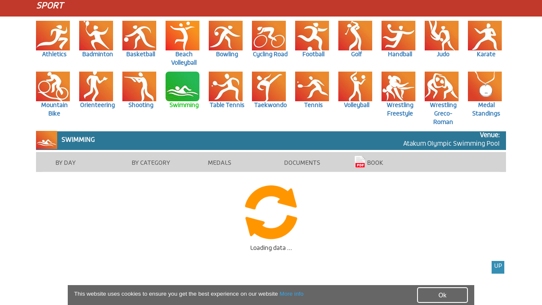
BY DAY (65, 163)
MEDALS (219, 163)
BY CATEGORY (151, 163)
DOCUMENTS (302, 163)
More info (291, 294)
